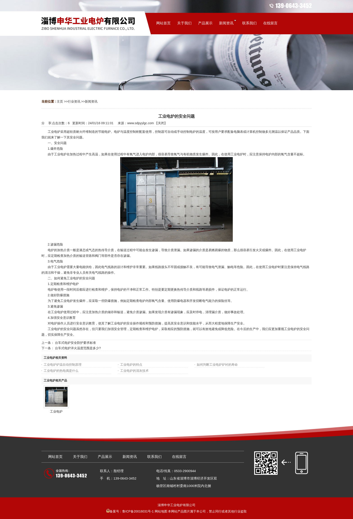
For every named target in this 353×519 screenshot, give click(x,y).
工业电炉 (56, 411)
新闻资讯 (91, 101)
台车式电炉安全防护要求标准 (75, 342)
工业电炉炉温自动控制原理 (62, 364)
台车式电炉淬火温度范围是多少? (78, 348)
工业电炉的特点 (131, 364)
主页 (60, 101)
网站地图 (161, 511)
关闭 (161, 123)
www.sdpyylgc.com (140, 123)
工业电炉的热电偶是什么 (61, 370)
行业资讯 (74, 101)
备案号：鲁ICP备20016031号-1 (130, 511)
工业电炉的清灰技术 (134, 370)
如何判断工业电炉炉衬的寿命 (217, 364)
